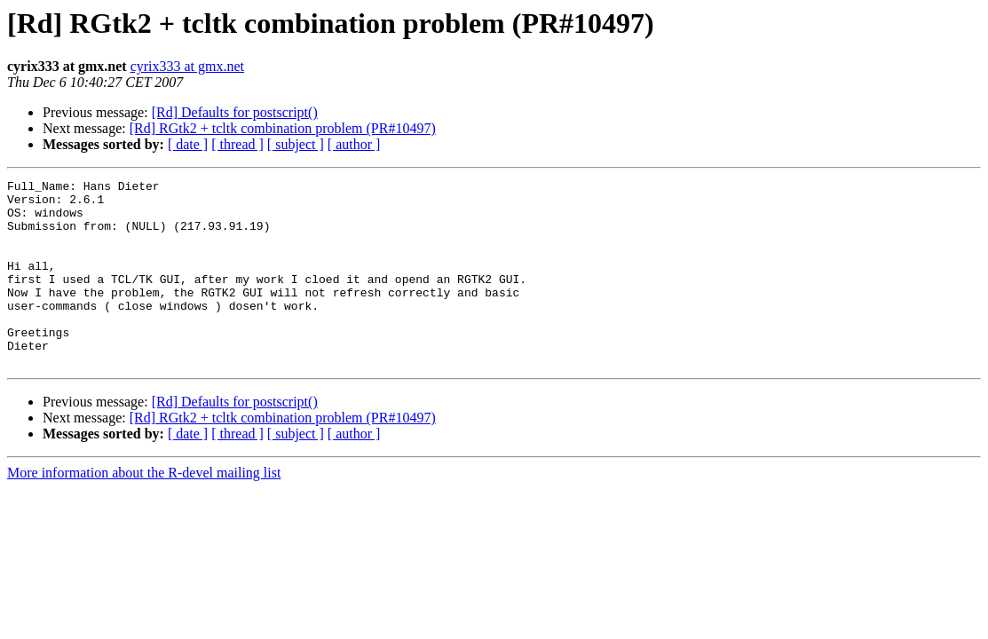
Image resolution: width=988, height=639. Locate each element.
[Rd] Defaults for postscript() (235, 112)
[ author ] (354, 144)
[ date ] (188, 144)
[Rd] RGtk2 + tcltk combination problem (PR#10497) (283, 128)
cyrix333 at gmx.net (187, 66)
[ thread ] (237, 144)
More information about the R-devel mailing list (144, 509)
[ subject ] (295, 144)
